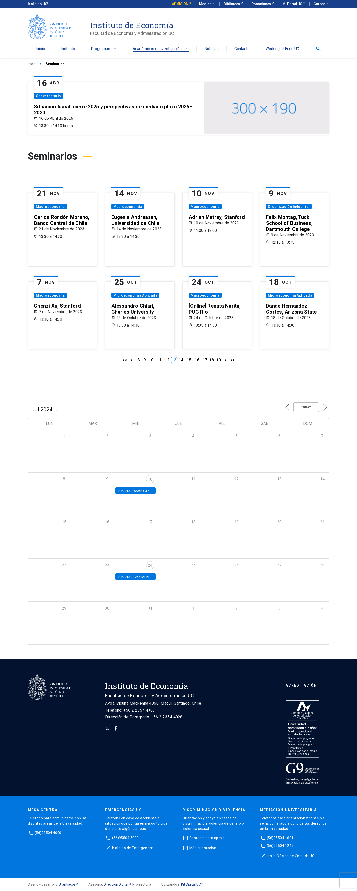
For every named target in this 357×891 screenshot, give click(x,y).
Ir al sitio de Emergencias (133, 848)
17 (205, 360)
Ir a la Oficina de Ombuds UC (290, 856)
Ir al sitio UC (37, 4)
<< (124, 360)
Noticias (211, 49)
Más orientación (202, 848)
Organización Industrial (289, 206)
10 (151, 360)
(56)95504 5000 (125, 838)
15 (189, 360)
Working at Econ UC (282, 49)
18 (211, 360)
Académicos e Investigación (161, 49)
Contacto (242, 49)
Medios (207, 4)
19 (218, 360)
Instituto (68, 49)
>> (232, 360)
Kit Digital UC (191, 884)
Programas (104, 49)
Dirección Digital (116, 884)
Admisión (180, 4)
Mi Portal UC (292, 4)
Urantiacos (67, 884)
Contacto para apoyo (207, 838)
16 (197, 360)
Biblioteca (232, 4)
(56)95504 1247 (280, 845)
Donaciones (261, 4)
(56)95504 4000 (48, 832)
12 (167, 360)
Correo (321, 4)
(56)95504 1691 (280, 838)
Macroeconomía (50, 206)
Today (306, 407)
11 (159, 360)
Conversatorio (48, 96)
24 (150, 565)
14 (181, 360)
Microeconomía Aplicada (135, 295)
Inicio (40, 49)
